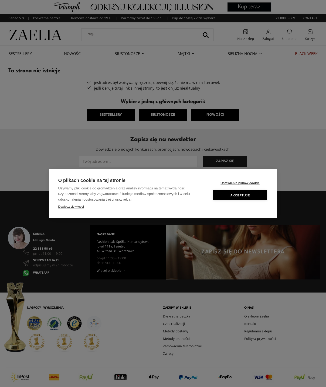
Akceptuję (240, 195)
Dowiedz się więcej (71, 206)
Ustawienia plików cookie (240, 183)
